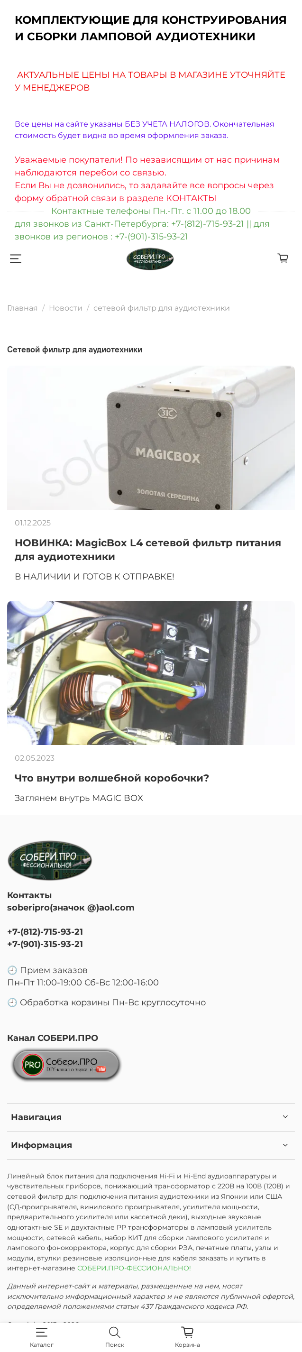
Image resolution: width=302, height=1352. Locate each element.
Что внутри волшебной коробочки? (112, 778)
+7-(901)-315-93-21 (45, 944)
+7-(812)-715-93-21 (45, 932)
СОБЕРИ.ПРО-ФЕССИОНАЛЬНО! (135, 1268)
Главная (22, 308)
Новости (65, 308)
